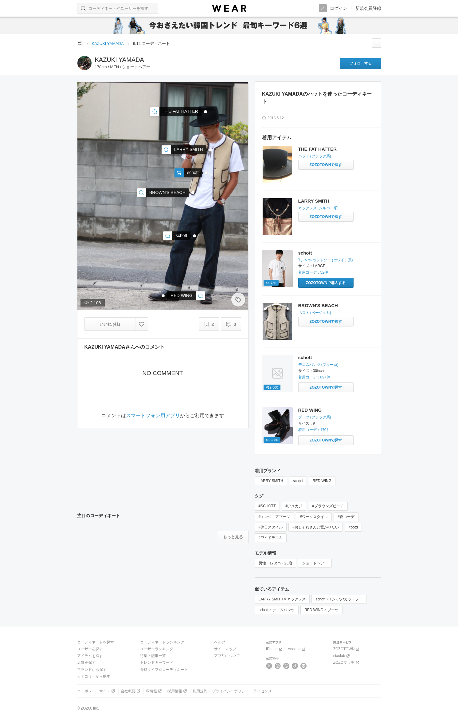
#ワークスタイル (314, 517)
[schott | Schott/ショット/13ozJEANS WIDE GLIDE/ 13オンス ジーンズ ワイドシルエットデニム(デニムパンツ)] (176, 235)
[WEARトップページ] (80, 43)
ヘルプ (219, 642)
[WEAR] (229, 8)
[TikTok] (295, 666)
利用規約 (200, 691)
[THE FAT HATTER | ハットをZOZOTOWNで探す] (326, 165)
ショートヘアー (315, 563)
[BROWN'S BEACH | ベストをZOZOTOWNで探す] (326, 321)
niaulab (342, 656)
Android (297, 649)
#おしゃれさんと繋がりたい (315, 527)
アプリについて (227, 656)
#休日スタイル (271, 527)
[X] (269, 666)
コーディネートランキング (162, 642)
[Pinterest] (303, 666)
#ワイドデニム (271, 538)
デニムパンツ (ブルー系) (318, 364)
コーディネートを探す (95, 642)
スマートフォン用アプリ (153, 415)
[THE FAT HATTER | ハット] (176, 111)
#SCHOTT (267, 506)
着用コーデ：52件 (313, 272)
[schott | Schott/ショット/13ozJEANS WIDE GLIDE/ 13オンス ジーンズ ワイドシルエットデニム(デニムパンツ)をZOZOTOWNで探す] (326, 387)
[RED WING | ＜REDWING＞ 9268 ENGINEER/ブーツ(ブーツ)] (186, 295)
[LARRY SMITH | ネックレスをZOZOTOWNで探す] (326, 217)
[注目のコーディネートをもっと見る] (233, 537)
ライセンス (262, 691)
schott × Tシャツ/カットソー (338, 599)
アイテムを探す (90, 656)
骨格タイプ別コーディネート (164, 669)
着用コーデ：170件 (314, 430)
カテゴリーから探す (93, 676)
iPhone (274, 649)
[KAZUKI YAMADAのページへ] (84, 63)
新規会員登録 (368, 8)
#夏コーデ (346, 517)
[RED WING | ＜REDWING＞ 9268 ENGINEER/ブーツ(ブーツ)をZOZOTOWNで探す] (326, 440)
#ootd (353, 527)
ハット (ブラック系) (314, 156)
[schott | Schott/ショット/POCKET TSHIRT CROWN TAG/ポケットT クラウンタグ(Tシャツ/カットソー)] (188, 172)
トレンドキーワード (156, 662)
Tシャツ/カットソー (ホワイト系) (325, 260)
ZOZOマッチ (346, 663)
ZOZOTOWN (347, 649)
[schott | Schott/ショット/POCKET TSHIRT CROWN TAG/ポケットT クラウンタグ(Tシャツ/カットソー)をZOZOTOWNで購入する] (326, 283)
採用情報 (177, 691)
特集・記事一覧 (153, 656)
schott (305, 252)
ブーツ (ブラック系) (314, 417)
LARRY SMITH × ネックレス (282, 599)
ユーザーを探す (90, 649)
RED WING (310, 410)
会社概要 (131, 691)
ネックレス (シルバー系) (318, 208)
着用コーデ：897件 (314, 377)
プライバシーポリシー (230, 691)
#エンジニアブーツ (274, 517)
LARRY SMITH (314, 201)
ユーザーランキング (156, 649)
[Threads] (286, 666)
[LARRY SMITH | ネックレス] (184, 149)
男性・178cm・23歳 (275, 563)
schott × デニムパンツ (277, 610)
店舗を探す (86, 662)
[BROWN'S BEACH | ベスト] (163, 192)
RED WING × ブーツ (321, 610)
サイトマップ (225, 649)
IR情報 (154, 691)
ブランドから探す (92, 669)
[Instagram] (278, 666)
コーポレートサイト (96, 691)
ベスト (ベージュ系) (314, 313)
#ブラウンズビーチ (328, 506)
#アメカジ (294, 506)
